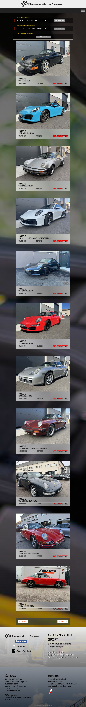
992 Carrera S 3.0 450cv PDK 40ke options (43, 237)
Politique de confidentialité (61, 654)
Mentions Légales (56, 652)
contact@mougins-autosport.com (16, 682)
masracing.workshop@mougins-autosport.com (19, 698)
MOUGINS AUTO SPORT (45, 705)
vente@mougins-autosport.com (15, 687)
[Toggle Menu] (83, 11)
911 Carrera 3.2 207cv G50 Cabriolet (43, 447)
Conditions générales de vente (62, 657)
